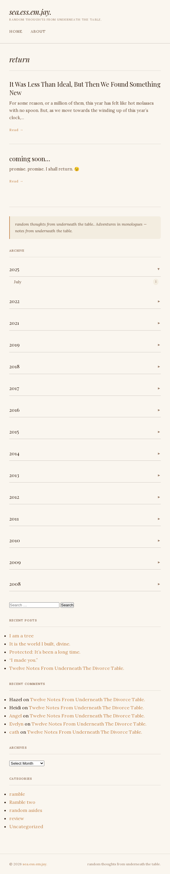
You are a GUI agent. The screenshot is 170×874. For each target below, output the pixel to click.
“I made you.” (23, 660)
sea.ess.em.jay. (30, 12)
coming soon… (29, 159)
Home (16, 31)
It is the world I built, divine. (39, 644)
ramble (17, 794)
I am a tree (21, 636)
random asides (25, 810)
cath (14, 732)
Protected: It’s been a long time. (45, 652)
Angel (15, 716)
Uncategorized (26, 826)
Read (13, 130)
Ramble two (22, 802)
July (17, 281)
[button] (85, 269)
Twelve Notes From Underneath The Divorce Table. (66, 668)
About (38, 31)
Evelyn (16, 724)
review (16, 818)
